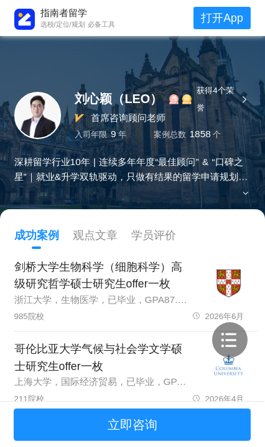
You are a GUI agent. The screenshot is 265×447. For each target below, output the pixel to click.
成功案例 (36, 235)
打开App (222, 18)
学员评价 (153, 235)
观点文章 (95, 235)
